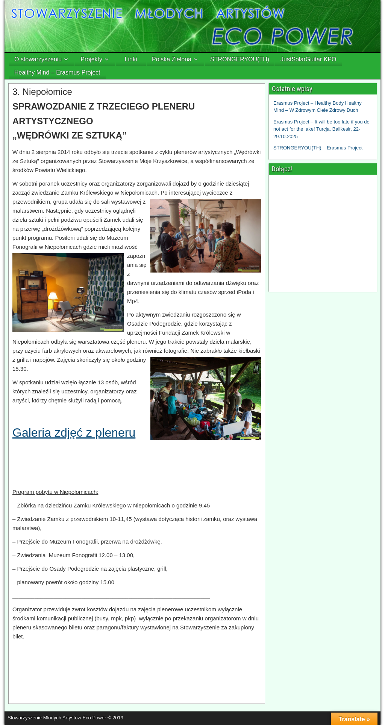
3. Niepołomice (42, 92)
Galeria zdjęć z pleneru (73, 432)
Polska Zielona (171, 59)
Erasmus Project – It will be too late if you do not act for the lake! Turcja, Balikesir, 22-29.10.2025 (321, 129)
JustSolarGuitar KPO (308, 59)
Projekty (91, 59)
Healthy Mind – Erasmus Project (57, 72)
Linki (131, 59)
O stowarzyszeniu (38, 59)
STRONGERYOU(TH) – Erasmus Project (317, 148)
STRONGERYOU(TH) (239, 59)
